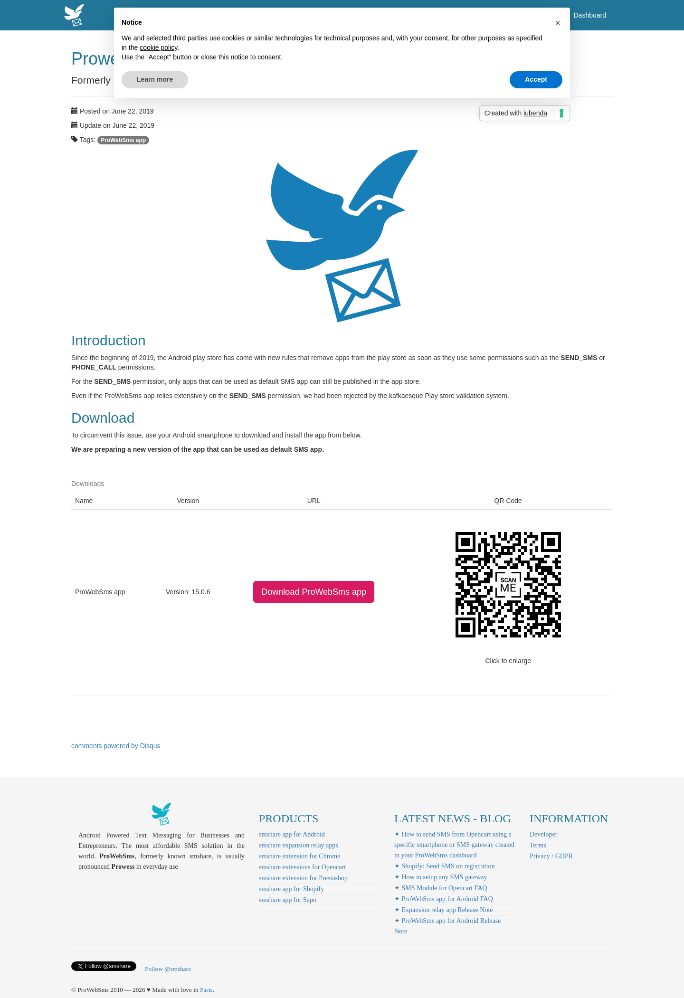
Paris (206, 989)
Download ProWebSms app (313, 592)
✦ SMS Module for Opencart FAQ (440, 888)
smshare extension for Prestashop (303, 878)
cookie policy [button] (158, 47)
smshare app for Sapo (287, 899)
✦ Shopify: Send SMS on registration (444, 866)
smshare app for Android (292, 834)
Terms (538, 845)
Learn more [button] (155, 79)
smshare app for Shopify (291, 889)
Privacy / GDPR (551, 856)
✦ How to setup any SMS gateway (440, 877)
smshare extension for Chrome (299, 856)
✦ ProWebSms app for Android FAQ (443, 899)
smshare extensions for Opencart (302, 867)
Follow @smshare (168, 968)
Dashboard (590, 15)
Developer (543, 834)
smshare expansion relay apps (298, 845)
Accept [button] (536, 79)
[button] (557, 22)
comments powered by (116, 746)
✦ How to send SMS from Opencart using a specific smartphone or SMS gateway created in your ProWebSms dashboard (454, 845)
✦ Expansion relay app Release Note (443, 909)
